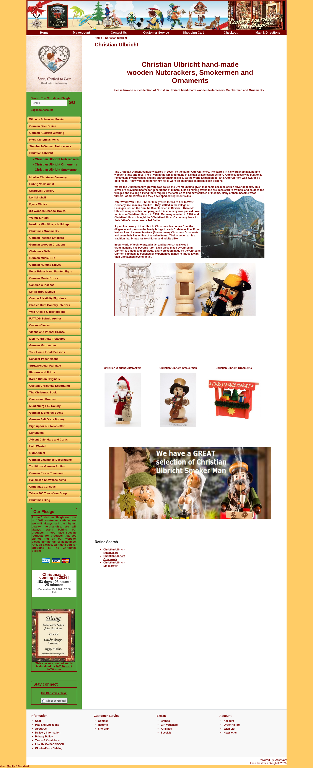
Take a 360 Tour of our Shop (48, 493)
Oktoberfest (37, 453)
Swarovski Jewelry (41, 190)
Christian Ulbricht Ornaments (233, 368)
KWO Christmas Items (44, 139)
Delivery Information (47, 732)
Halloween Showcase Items (47, 479)
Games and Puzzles (42, 399)
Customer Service (156, 32)
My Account (81, 32)
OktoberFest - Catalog (48, 748)
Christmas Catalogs (42, 486)
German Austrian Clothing (46, 132)
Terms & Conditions (47, 740)
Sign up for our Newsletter (47, 426)
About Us (41, 728)
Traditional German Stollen (47, 466)
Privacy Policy (44, 736)
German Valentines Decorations (50, 459)
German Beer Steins (42, 126)
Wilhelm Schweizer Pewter (47, 119)
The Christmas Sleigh (54, 693)
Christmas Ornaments (44, 231)
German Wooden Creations (47, 244)
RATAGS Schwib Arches (45, 318)
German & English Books (46, 412)
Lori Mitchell (37, 197)
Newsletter (230, 732)
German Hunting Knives (45, 264)
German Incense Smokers (46, 237)
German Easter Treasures (46, 473)
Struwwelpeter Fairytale (45, 365)
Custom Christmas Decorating (49, 385)
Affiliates (166, 728)
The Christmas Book (43, 392)
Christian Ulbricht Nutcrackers (114, 551)
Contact (103, 720)
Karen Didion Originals (44, 379)
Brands (165, 720)
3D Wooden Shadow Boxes (47, 211)
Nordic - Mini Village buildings (49, 224)
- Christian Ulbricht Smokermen (55, 169)
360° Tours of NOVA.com (59, 668)
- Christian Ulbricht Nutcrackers (56, 159)
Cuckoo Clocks (39, 325)
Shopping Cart (193, 32)
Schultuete (36, 432)
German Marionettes (43, 345)
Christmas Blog (39, 500)
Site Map (103, 728)
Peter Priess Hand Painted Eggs (50, 271)
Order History (232, 724)
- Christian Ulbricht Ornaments (55, 164)
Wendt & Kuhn (39, 217)
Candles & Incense (41, 285)
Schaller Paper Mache (43, 358)
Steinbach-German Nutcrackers (50, 146)
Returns (103, 724)
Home (44, 32)
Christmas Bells (40, 251)
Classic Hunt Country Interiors (49, 305)
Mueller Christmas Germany (48, 177)
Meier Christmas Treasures (47, 338)
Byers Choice (38, 204)
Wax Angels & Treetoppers (47, 311)
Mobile (11, 766)
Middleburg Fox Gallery (44, 406)
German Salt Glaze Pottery (47, 419)
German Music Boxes (43, 278)
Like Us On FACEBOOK (49, 744)
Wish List (229, 728)
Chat (38, 720)
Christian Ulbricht (41, 153)
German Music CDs (42, 258)
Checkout (231, 32)
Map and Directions (47, 724)
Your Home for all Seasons (47, 352)
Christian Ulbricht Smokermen (114, 564)
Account (229, 720)
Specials (166, 732)
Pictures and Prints (42, 372)
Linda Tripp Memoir (42, 291)
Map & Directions (268, 32)
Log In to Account (42, 109)
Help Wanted (37, 446)
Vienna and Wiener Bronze (47, 332)
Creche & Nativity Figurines (47, 298)
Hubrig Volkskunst (41, 184)
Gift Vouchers (169, 724)
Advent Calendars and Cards (48, 439)
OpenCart (281, 759)
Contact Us (119, 32)
